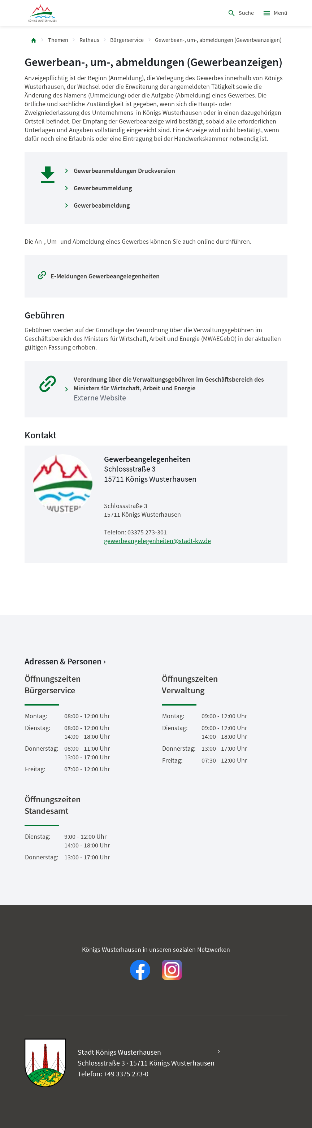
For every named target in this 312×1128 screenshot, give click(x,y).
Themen (58, 39)
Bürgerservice (127, 39)
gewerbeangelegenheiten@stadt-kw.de (157, 541)
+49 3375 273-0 (126, 1073)
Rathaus (89, 39)
